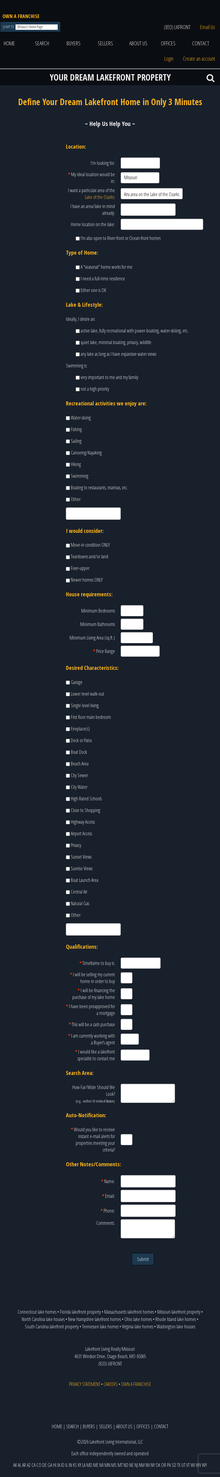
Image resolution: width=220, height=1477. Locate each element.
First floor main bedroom (91, 717)
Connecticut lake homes (36, 1311)
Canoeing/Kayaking (86, 452)
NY (153, 1465)
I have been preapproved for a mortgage (90, 1009)
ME (95, 1465)
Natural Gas (80, 903)
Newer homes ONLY (87, 579)
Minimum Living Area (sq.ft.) (92, 637)
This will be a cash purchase (92, 1024)
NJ (136, 1465)
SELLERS (105, 43)
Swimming (79, 476)
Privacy (76, 845)
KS (75, 1465)
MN (107, 1465)
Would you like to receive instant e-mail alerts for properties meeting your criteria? (93, 1139)
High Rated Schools (86, 798)
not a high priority (95, 388)
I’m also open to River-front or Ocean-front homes (121, 238)
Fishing (76, 429)
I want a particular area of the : (91, 193)
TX (178, 1465)
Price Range (104, 651)
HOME (9, 43)
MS (114, 1465)
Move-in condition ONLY (90, 544)
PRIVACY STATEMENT (84, 1384)
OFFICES (168, 43)
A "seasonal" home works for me (106, 267)
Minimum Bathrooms (97, 624)
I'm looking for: (103, 163)
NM (142, 1465)
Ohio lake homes (138, 1319)
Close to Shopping (85, 810)
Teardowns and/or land (89, 556)
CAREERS (111, 1384)
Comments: (105, 1223)
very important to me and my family (109, 377)
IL (66, 1465)
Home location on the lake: (93, 224)
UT (183, 1465)
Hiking (76, 464)
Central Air (79, 891)
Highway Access (83, 821)
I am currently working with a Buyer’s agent (91, 1039)
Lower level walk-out (87, 693)
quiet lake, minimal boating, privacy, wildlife (116, 342)
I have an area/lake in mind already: (92, 209)
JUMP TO (9, 26)
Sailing (76, 441)
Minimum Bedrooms (98, 610)
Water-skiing (81, 417)
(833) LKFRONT (177, 27)
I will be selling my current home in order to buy (92, 978)
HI (54, 1465)
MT (120, 1465)
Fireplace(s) (80, 728)
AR (24, 1465)
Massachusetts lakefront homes (129, 1311)
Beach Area (80, 763)
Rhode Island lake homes (175, 1319)
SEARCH (42, 43)
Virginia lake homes (137, 1326)
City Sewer (79, 775)
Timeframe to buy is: (97, 963)
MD (89, 1465)
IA (58, 1465)
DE (44, 1465)
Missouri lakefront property (178, 1311)
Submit (143, 1259)
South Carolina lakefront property (52, 1326)
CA (34, 1465)
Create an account (199, 58)
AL (19, 1465)
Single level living (85, 705)
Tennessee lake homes (100, 1326)
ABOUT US (138, 43)
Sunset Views (81, 856)
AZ (29, 1465)
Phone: (108, 1210)
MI (101, 1465)
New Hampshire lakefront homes (94, 1319)
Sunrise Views (82, 868)
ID (62, 1465)
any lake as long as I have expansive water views (118, 354)
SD (174, 1465)
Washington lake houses (176, 1326)
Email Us (207, 27)
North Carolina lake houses (43, 1319)
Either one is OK (93, 290)
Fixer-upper (80, 568)
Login (168, 58)
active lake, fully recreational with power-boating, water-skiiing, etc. (134, 330)
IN (70, 1465)
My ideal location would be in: (91, 177)
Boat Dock (79, 752)
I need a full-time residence (103, 278)
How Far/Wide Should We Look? (93, 1094)
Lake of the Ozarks (99, 197)
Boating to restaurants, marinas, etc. (99, 487)
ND (125, 1465)
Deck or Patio (81, 740)
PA (169, 1465)
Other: (76, 499)
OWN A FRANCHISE (21, 16)
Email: (108, 1196)
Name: (108, 1181)
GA (49, 1465)
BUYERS (73, 43)
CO (38, 1465)
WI (193, 1465)
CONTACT (200, 43)
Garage (76, 682)
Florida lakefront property (80, 1311)
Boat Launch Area (84, 880)
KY (79, 1465)
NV (148, 1465)
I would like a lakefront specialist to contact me (95, 1055)
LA (83, 1465)
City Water (79, 787)
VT (188, 1465)
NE (131, 1465)
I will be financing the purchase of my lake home (93, 993)
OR (163, 1465)
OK (158, 1465)
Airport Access (81, 833)
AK (15, 1465)
